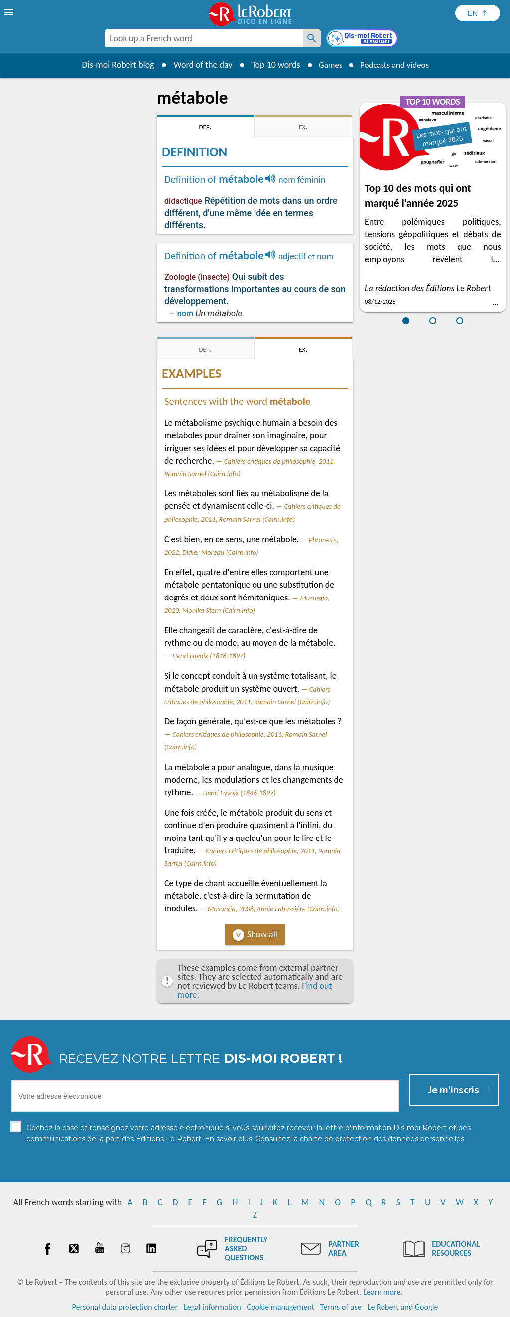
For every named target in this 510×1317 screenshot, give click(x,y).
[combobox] (204, 38)
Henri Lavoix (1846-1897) (208, 655)
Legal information (212, 1307)
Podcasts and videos (396, 64)
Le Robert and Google (403, 1307)
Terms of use (341, 1307)
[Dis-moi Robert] (363, 39)
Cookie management (280, 1307)
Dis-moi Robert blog (113, 64)
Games (327, 64)
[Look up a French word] (312, 38)
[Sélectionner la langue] (477, 13)
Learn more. (382, 1292)
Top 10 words (271, 64)
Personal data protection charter (125, 1307)
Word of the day (198, 64)
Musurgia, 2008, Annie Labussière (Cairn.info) (274, 908)
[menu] (10, 12)
